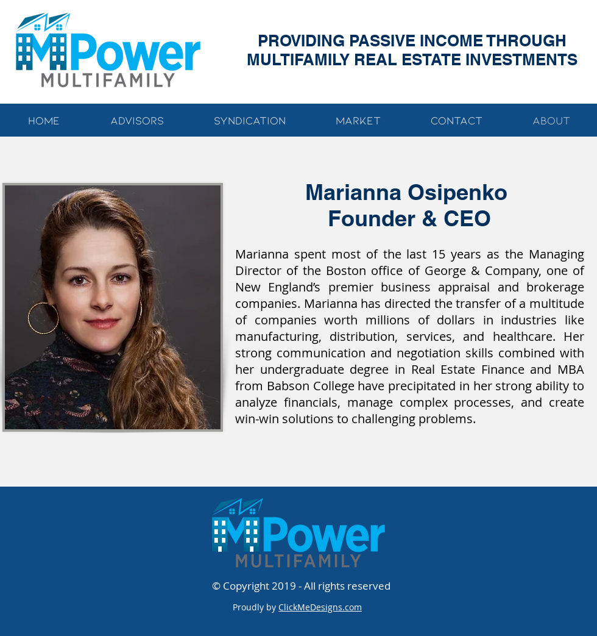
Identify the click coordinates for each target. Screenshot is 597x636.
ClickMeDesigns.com (320, 607)
